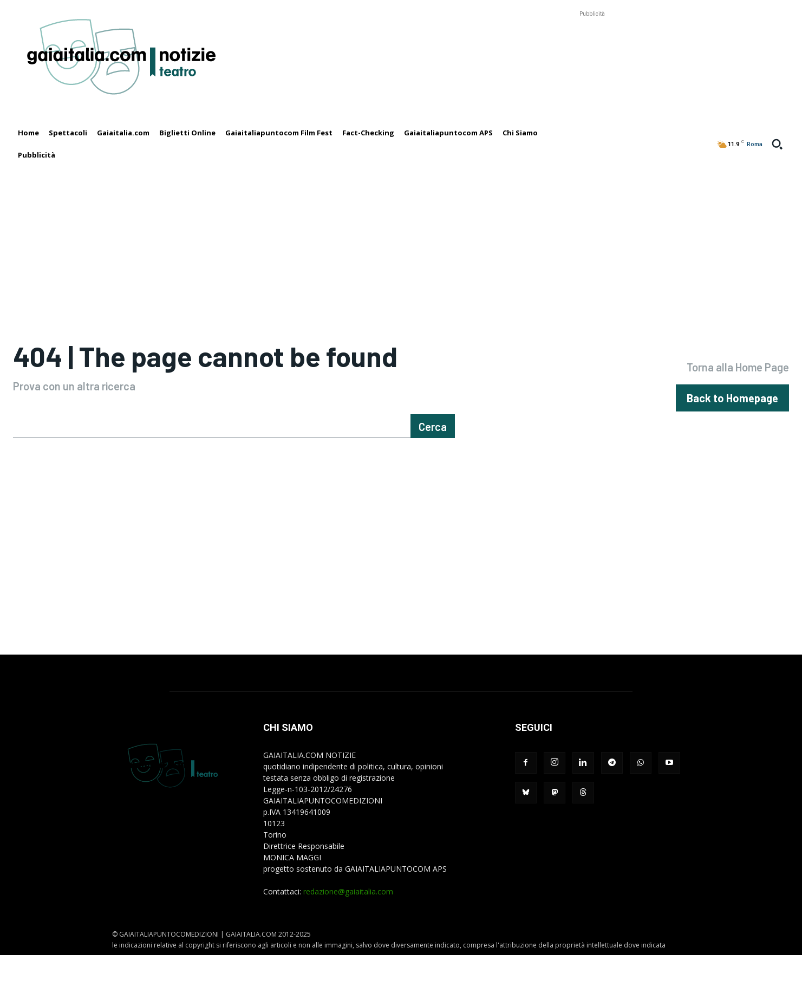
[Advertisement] (592, 43)
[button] (777, 144)
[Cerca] (432, 471)
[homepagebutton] (732, 420)
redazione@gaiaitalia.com (348, 936)
